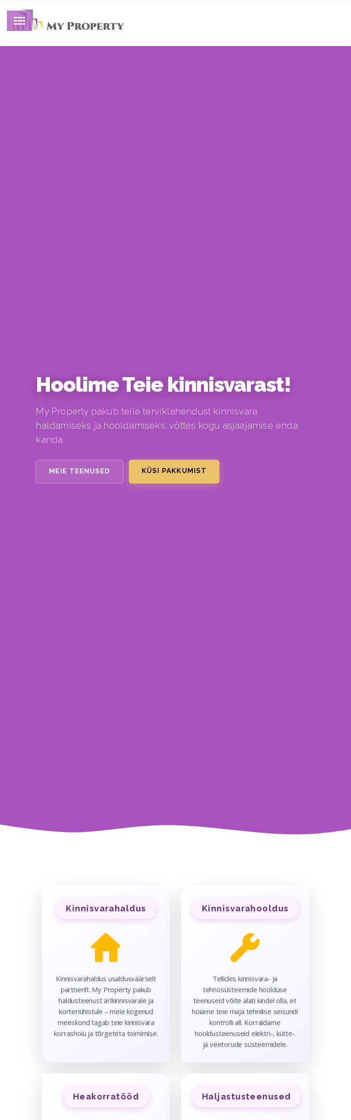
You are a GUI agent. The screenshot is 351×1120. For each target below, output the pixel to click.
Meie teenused (79, 471)
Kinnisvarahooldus (245, 908)
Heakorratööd (106, 1096)
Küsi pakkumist (174, 471)
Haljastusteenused (246, 1096)
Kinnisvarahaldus (106, 908)
